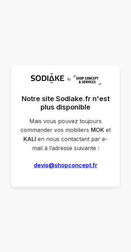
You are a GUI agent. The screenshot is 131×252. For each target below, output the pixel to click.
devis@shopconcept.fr (65, 165)
